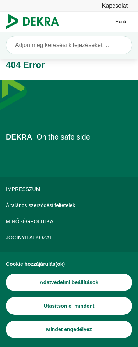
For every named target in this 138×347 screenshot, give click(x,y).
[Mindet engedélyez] (69, 329)
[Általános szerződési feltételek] (69, 205)
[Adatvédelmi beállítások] (69, 282)
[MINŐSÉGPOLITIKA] (69, 221)
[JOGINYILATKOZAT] (69, 237)
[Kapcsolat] (115, 5)
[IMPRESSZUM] (69, 189)
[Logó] (35, 22)
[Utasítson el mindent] (69, 306)
